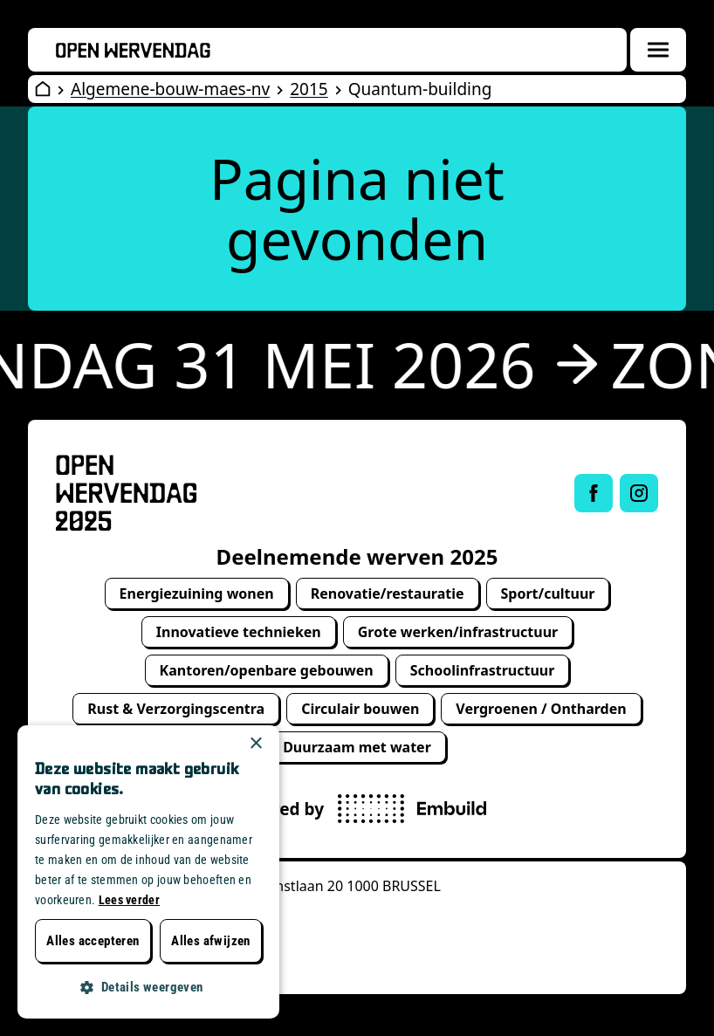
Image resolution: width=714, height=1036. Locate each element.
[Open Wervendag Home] (43, 89)
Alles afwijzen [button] (211, 941)
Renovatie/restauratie (387, 593)
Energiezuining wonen (197, 593)
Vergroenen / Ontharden (541, 708)
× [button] (255, 744)
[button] (148, 987)
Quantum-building (420, 89)
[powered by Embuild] (412, 808)
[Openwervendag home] (133, 50)
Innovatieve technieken (238, 631)
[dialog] (148, 872)
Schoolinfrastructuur (482, 670)
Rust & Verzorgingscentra (175, 708)
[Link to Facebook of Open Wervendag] (593, 493)
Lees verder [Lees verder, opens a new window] (129, 900)
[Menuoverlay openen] (658, 50)
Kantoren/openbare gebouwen (267, 670)
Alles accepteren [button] (92, 941)
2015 (308, 89)
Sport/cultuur (548, 593)
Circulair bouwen (360, 708)
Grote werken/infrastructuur (458, 631)
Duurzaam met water (357, 747)
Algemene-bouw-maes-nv (170, 89)
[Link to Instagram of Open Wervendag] (639, 493)
